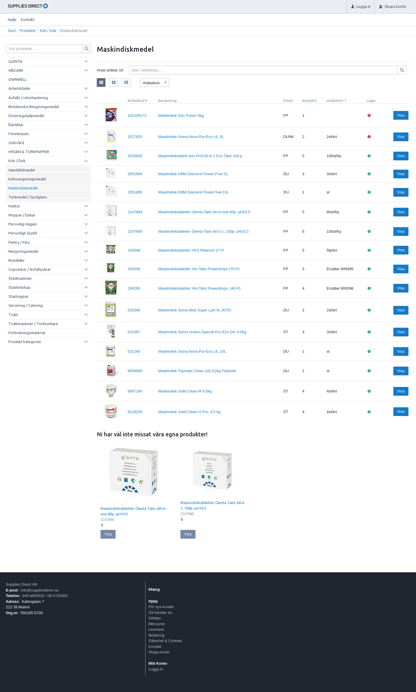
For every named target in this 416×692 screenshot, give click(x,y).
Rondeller (16, 260)
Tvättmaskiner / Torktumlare (33, 324)
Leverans (156, 629)
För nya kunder (161, 607)
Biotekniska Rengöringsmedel (33, 107)
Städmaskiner (20, 278)
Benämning (167, 101)
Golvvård (16, 143)
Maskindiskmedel (23, 188)
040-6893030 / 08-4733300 (45, 596)
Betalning (156, 635)
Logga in (155, 669)
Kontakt (28, 19)
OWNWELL (17, 79)
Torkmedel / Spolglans (27, 197)
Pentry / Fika (19, 242)
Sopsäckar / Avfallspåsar (29, 269)
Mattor (14, 206)
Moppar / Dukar (21, 215)
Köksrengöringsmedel (27, 179)
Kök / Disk (48, 31)
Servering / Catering (25, 305)
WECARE (15, 70)
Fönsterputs (18, 134)
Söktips (154, 618)
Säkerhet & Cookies (165, 641)
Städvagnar (18, 296)
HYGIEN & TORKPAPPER (28, 152)
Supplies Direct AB (21, 584)
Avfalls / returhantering (28, 98)
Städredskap (19, 287)
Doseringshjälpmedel (26, 116)
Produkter (28, 31)
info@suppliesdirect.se (40, 590)
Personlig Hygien (22, 224)
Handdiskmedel (21, 170)
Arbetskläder (19, 88)
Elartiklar (16, 125)
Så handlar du (160, 612)
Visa (400, 115)
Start (12, 31)
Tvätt (13, 315)
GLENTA (15, 61)
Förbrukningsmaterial (26, 333)
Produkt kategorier (24, 342)
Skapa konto (158, 652)
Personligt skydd (22, 233)
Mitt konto (156, 624)
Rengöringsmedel (23, 251)
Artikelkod (136, 101)
